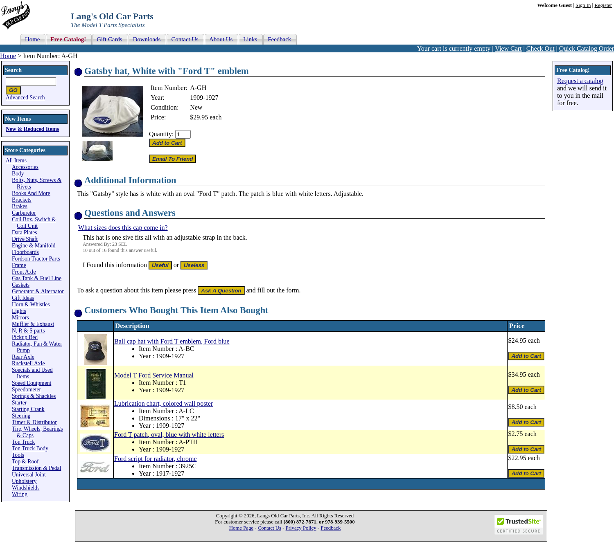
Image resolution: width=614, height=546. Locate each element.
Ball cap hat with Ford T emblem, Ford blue (172, 341)
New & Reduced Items (32, 129)
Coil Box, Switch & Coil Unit (34, 222)
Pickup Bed (25, 337)
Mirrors (20, 318)
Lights (19, 311)
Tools (18, 455)
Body (18, 174)
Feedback (331, 528)
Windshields (25, 488)
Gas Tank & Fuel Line (36, 278)
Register (603, 5)
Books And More (31, 193)
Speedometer (26, 389)
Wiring (19, 494)
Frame (19, 265)
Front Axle (24, 272)
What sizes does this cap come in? (123, 227)
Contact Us (269, 528)
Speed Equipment (31, 383)
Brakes (19, 206)
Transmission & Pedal (36, 468)
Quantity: (161, 133)
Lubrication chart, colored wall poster (163, 403)
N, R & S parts (28, 331)
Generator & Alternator (38, 291)
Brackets (22, 200)
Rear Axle (23, 357)
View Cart (508, 48)
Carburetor (24, 213)
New (196, 107)
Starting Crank (28, 409)
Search (13, 70)
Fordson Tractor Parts (36, 259)
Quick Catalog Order (586, 48)
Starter (19, 403)
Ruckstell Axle (28, 363)
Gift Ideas (23, 298)
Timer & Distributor (34, 422)
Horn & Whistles (31, 304)
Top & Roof (25, 461)
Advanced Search (25, 97)
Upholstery (24, 481)
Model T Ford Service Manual (154, 375)
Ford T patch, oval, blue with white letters (169, 434)
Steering (21, 416)
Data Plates (24, 232)
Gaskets (20, 285)
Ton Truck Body (30, 448)
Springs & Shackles (34, 396)
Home (8, 55)
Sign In (583, 5)
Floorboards (25, 252)
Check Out (540, 48)
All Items (16, 160)
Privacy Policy (301, 528)
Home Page (241, 528)
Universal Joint (29, 475)
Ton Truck (23, 442)
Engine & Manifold (33, 246)
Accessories (25, 167)
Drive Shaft (25, 239)
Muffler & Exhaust (33, 324)
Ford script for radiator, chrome (155, 458)
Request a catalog (580, 80)
